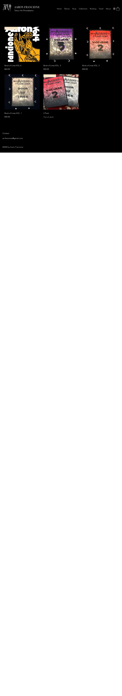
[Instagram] (114, 8)
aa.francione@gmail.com (12, 138)
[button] (117, 8)
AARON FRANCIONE (27, 7)
